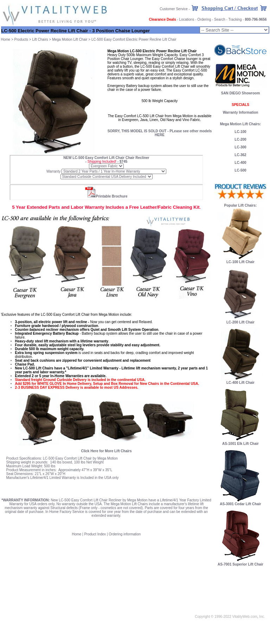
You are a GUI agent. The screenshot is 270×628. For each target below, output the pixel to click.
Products (21, 39)
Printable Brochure (111, 196)
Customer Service (173, 9)
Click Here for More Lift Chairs (106, 451)
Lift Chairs (40, 39)
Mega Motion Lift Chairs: (240, 124)
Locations (186, 19)
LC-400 (240, 163)
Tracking (235, 19)
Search (219, 19)
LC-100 (240, 132)
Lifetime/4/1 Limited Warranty (53, 478)
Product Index (95, 534)
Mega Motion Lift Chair (70, 39)
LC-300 (240, 147)
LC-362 (240, 155)
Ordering (204, 19)
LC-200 (240, 139)
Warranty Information (240, 112)
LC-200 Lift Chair (240, 322)
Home (6, 39)
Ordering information (125, 534)
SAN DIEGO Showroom (240, 93)
